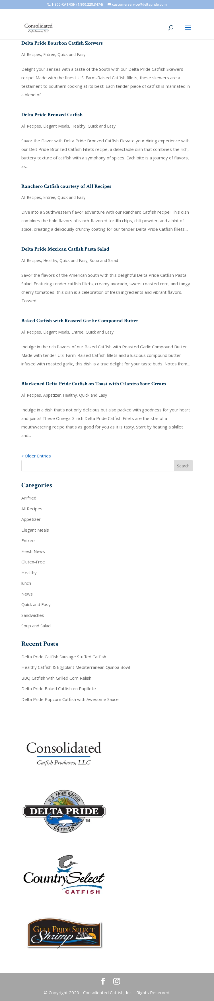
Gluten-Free (33, 562)
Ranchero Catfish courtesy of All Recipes (66, 186)
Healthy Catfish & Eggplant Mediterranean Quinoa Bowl (75, 667)
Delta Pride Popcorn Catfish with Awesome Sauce (70, 699)
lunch (26, 583)
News (27, 594)
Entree (49, 54)
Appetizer (52, 395)
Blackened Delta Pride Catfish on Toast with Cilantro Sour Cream (93, 383)
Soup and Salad (104, 260)
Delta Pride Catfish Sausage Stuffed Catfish (63, 656)
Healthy (78, 126)
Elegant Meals (56, 126)
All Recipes (31, 54)
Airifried (28, 498)
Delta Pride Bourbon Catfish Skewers (62, 43)
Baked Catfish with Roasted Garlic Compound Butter (79, 320)
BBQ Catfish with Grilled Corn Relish (56, 678)
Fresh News (33, 551)
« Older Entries (36, 456)
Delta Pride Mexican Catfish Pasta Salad (65, 249)
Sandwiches (32, 615)
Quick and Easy (71, 54)
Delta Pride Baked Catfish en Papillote (58, 688)
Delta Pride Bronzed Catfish (52, 114)
